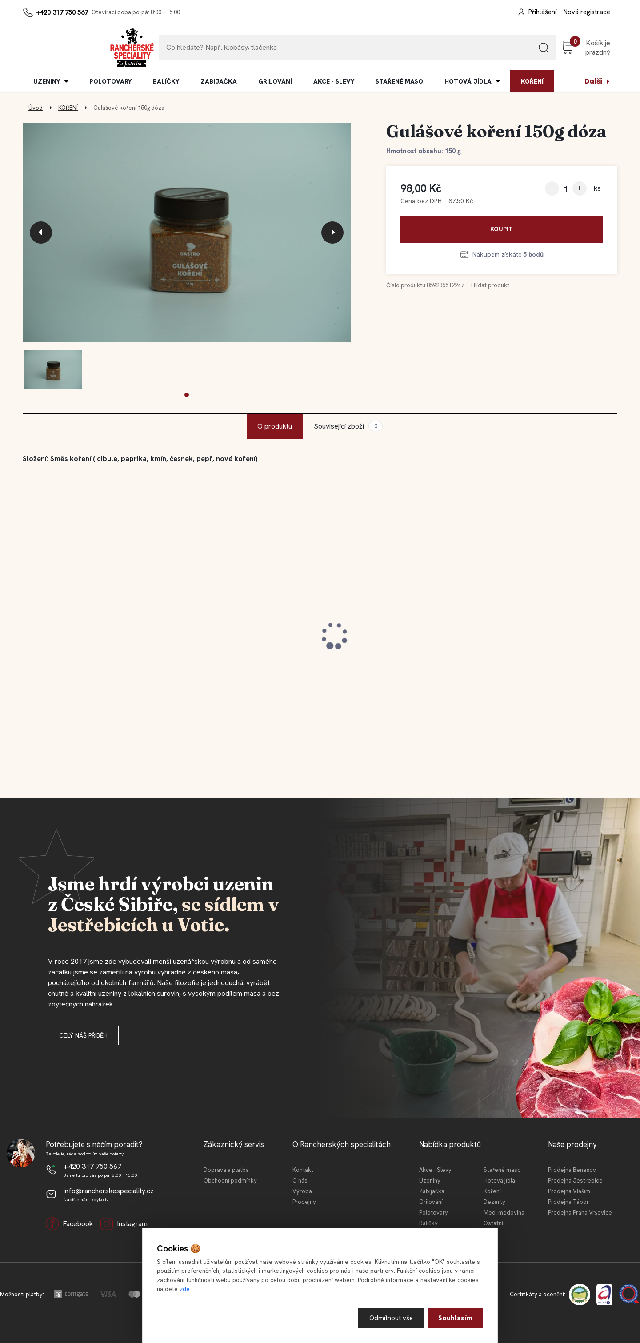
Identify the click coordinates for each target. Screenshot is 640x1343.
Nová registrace (587, 12)
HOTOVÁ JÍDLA (468, 81)
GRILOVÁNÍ (275, 81)
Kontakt (302, 1170)
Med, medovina (504, 1212)
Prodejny (304, 1202)
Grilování (431, 1202)
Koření (492, 1191)
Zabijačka (431, 1191)
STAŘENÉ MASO (399, 81)
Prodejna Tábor (568, 1202)
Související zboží (348, 426)
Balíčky (428, 1223)
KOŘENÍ (532, 81)
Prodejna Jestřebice (575, 1180)
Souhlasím (455, 1317)
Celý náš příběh (83, 1035)
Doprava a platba (226, 1170)
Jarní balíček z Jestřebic (374, 636)
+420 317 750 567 (62, 12)
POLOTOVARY (110, 81)
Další (593, 81)
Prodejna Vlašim (569, 1191)
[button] (186, 395)
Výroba (302, 1191)
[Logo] (50, 47)
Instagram (124, 1224)
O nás (300, 1180)
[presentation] (41, 232)
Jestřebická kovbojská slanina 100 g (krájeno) (93, 640)
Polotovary (433, 1212)
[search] (497, 51)
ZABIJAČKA (218, 81)
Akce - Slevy (435, 1170)
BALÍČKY (166, 81)
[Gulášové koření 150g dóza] (187, 232)
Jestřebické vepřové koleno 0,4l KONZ (236, 640)
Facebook (69, 1224)
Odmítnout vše (390, 1317)
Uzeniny (429, 1180)
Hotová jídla (499, 1180)
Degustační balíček (514, 636)
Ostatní (493, 1223)
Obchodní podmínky (230, 1180)
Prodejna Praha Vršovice (580, 1212)
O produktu (274, 426)
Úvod (35, 108)
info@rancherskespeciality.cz (109, 1190)
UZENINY (46, 81)
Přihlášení (542, 12)
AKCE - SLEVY (333, 81)
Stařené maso (502, 1170)
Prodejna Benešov (572, 1170)
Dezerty (494, 1202)
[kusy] (566, 188)
